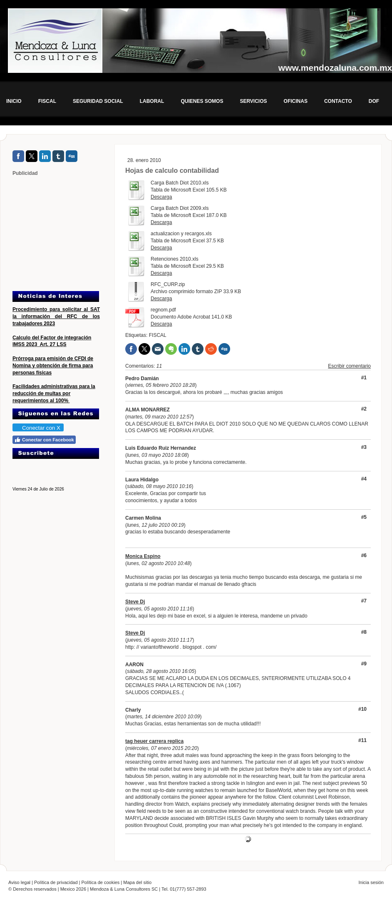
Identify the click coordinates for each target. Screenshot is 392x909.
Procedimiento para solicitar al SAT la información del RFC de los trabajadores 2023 (56, 316)
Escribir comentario (349, 366)
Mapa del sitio (137, 882)
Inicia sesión (371, 882)
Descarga (161, 197)
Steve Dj (135, 602)
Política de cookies (101, 882)
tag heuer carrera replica (154, 741)
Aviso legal (19, 882)
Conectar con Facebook (44, 439)
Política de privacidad (56, 882)
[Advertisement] (64, 233)
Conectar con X (37, 428)
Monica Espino (143, 556)
